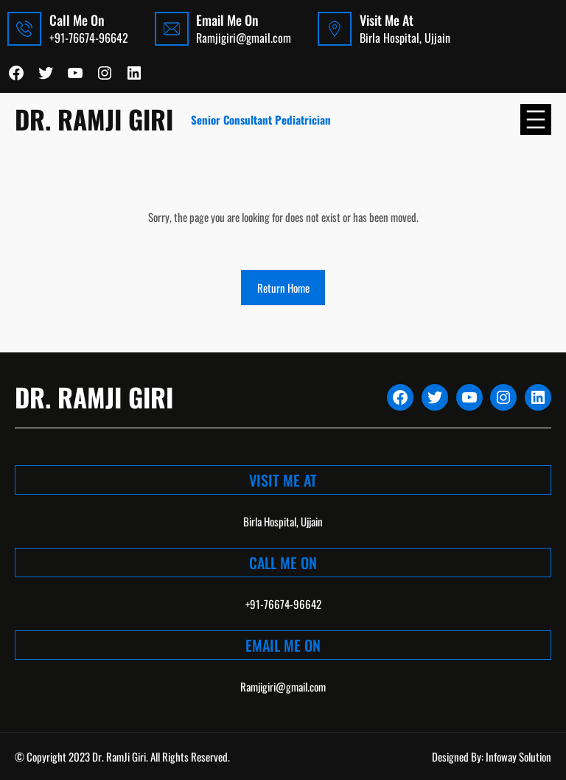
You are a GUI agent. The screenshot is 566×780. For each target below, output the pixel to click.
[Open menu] (535, 119)
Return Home (283, 287)
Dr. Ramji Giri (94, 119)
